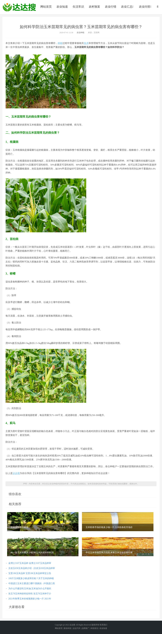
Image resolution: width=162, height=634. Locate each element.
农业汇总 (127, 6)
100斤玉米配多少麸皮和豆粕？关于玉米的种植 (31, 578)
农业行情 (110, 6)
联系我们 (103, 625)
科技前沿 (94, 628)
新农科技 (67, 628)
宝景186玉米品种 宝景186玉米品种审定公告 (29, 573)
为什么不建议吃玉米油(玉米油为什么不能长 (29, 588)
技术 (86, 43)
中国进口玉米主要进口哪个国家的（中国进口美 (31, 583)
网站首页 (46, 6)
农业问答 (145, 6)
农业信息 (19, 7)
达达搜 (16, 473)
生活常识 (78, 6)
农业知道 (62, 6)
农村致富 (94, 6)
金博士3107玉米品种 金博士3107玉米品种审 (29, 563)
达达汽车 (76, 628)
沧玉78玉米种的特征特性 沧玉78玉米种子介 (29, 593)
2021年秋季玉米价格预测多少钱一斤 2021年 (29, 598)
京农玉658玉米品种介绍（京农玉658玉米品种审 (31, 568)
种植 (60, 43)
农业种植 (80, 32)
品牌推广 (85, 628)
